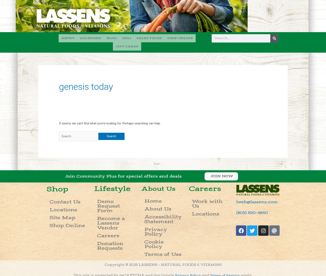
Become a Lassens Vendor (113, 199)
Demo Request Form (115, 193)
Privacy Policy (157, 211)
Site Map (56, 203)
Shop (58, 181)
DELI (112, 37)
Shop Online (60, 208)
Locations (58, 198)
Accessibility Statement (155, 204)
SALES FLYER (133, 37)
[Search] (274, 38)
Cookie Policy (156, 216)
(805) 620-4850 (249, 205)
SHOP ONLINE (163, 37)
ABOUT (57, 37)
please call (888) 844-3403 (222, 256)
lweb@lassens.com (253, 195)
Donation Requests (114, 211)
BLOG (99, 37)
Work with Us (204, 193)
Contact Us (59, 193)
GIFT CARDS (191, 37)
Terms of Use (155, 221)
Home (148, 192)
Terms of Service (226, 245)
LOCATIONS (78, 37)
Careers (102, 206)
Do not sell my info (163, 271)
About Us (161, 181)
